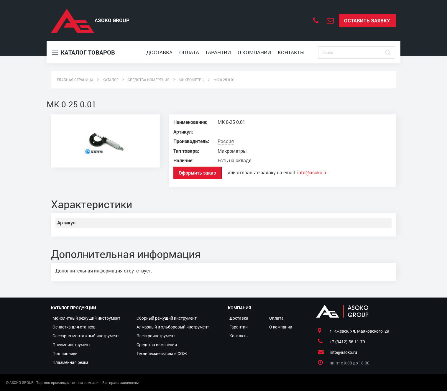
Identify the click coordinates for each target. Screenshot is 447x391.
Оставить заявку (367, 20)
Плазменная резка (70, 362)
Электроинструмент (156, 336)
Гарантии (218, 52)
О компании (254, 52)
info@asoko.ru (312, 172)
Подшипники (65, 353)
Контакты (291, 52)
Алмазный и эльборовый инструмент (173, 327)
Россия (226, 141)
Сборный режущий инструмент (167, 318)
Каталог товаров (83, 52)
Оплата (189, 52)
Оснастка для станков (74, 327)
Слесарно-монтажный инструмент (85, 336)
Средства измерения (157, 344)
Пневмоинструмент (71, 344)
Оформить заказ (197, 173)
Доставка (159, 52)
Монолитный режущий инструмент (86, 318)
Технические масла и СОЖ (162, 353)
